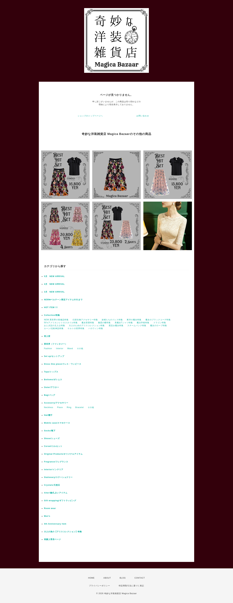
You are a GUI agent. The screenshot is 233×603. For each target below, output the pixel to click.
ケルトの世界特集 (76, 328)
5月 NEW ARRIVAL (54, 276)
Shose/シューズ (52, 438)
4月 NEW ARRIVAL (54, 284)
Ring (69, 407)
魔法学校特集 (143, 322)
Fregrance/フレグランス (56, 462)
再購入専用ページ (52, 539)
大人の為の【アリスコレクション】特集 (63, 532)
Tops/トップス (51, 372)
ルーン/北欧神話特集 (54, 328)
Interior (59, 348)
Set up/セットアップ (54, 356)
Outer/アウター (51, 387)
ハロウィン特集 (95, 328)
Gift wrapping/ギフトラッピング (60, 500)
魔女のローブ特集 (158, 325)
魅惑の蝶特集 (104, 322)
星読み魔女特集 (116, 325)
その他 (80, 348)
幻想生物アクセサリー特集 (85, 320)
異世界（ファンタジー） (55, 344)
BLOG (123, 578)
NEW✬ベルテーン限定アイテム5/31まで (63, 300)
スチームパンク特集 (136, 325)
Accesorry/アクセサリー (56, 403)
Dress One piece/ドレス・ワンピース (62, 364)
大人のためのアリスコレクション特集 (87, 325)
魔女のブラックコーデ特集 (158, 320)
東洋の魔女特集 (134, 320)
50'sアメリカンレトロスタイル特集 (61, 322)
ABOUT (107, 578)
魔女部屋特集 (88, 322)
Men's (47, 516)
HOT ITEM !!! (51, 307)
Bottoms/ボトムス (53, 379)
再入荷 (47, 336)
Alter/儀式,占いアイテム (55, 493)
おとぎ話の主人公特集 (54, 325)
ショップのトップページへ (90, 116)
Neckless (48, 407)
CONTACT (139, 578)
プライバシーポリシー (99, 586)
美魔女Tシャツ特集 (124, 322)
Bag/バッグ (49, 395)
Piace (60, 407)
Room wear (50, 508)
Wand (70, 348)
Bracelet (79, 407)
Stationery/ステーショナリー (58, 477)
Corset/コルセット (53, 446)
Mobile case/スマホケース (57, 423)
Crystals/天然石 (52, 485)
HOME (91, 578)
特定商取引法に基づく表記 (131, 586)
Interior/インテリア (53, 469)
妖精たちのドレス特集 (112, 320)
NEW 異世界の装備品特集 (56, 320)
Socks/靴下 (49, 431)
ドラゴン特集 (159, 322)
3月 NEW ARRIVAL (54, 292)
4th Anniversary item (55, 524)
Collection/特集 (52, 315)
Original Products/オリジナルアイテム (63, 454)
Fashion (48, 348)
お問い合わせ (142, 116)
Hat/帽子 (48, 415)
